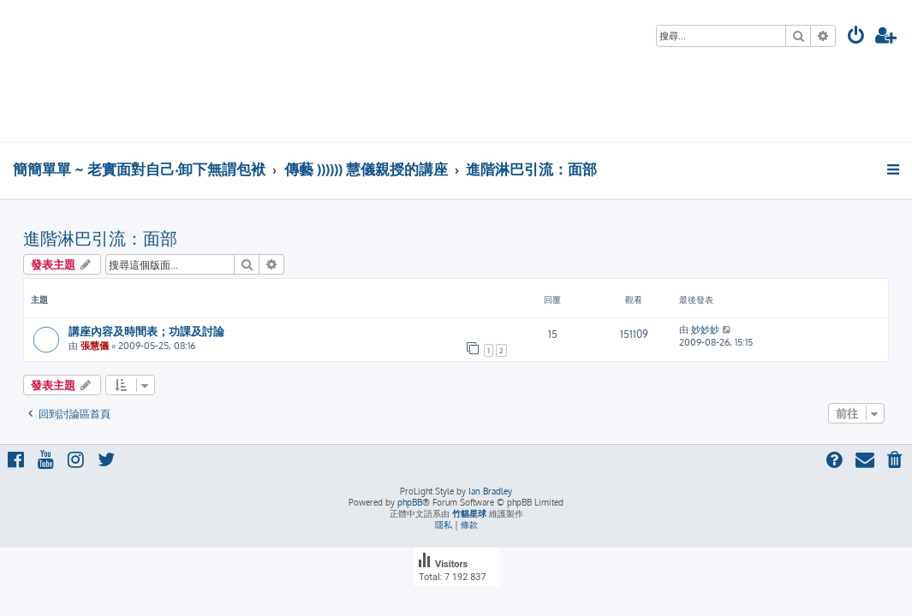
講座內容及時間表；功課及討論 (146, 330)
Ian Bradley (490, 491)
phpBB (409, 502)
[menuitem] (856, 37)
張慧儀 (94, 346)
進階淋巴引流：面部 (100, 238)
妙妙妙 (705, 329)
